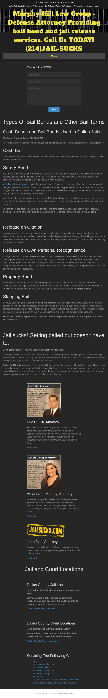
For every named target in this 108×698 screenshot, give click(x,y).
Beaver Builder (67, 694)
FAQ (35, 661)
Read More (32, 447)
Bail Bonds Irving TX (42, 673)
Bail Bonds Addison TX (43, 664)
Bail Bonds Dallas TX (43, 667)
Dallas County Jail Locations (41, 608)
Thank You (38, 676)
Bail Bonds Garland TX (43, 670)
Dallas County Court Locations (42, 641)
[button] (54, 109)
